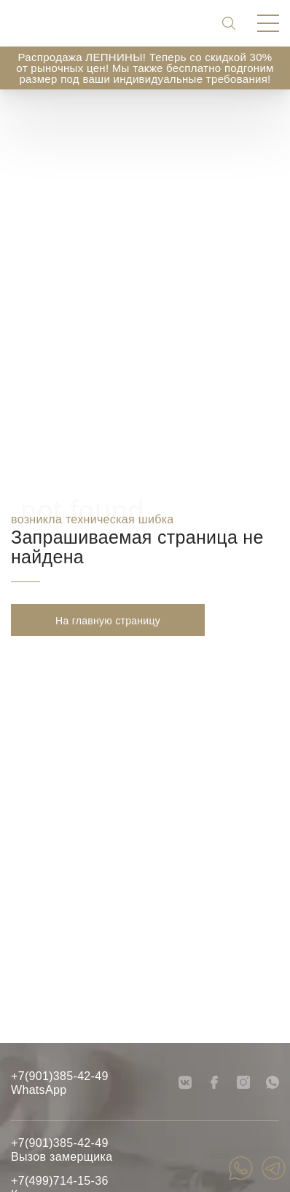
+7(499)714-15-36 (60, 1181)
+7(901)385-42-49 (60, 1076)
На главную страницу (107, 621)
